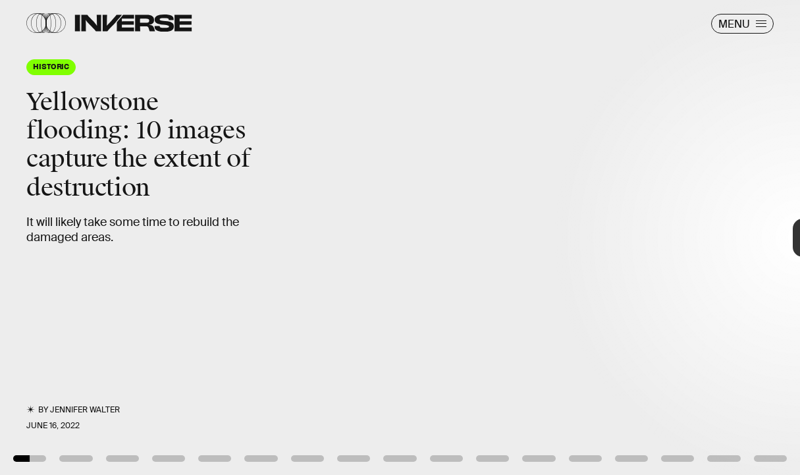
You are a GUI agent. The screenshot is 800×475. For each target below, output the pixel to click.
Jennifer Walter (85, 410)
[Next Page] (532, 237)
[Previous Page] (132, 237)
